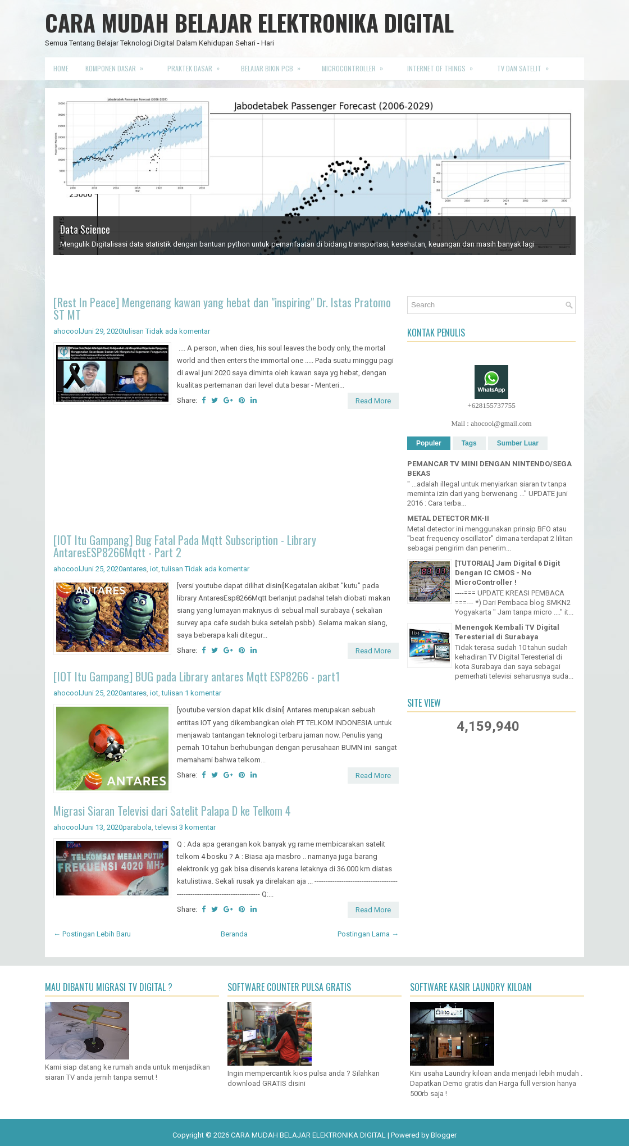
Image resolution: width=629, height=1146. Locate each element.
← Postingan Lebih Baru (92, 934)
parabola (137, 827)
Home (61, 68)
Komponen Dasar (118, 65)
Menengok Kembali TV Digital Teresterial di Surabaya (507, 632)
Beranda (234, 934)
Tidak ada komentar (177, 331)
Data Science (85, 229)
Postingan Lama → (368, 934)
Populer (428, 443)
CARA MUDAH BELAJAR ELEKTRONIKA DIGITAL (249, 22)
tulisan (133, 331)
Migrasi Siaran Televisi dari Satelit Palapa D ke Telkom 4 (172, 810)
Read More (373, 401)
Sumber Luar (518, 443)
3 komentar (197, 827)
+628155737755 (491, 405)
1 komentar (203, 693)
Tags (469, 443)
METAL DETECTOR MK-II (448, 518)
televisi (166, 827)
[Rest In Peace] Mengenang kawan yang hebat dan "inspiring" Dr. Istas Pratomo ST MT (222, 308)
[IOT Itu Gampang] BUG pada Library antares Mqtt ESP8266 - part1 (196, 676)
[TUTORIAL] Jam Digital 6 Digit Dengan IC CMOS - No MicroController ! (507, 572)
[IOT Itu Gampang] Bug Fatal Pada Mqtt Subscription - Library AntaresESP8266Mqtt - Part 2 (184, 546)
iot (154, 569)
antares (134, 569)
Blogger (444, 1135)
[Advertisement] (226, 472)
